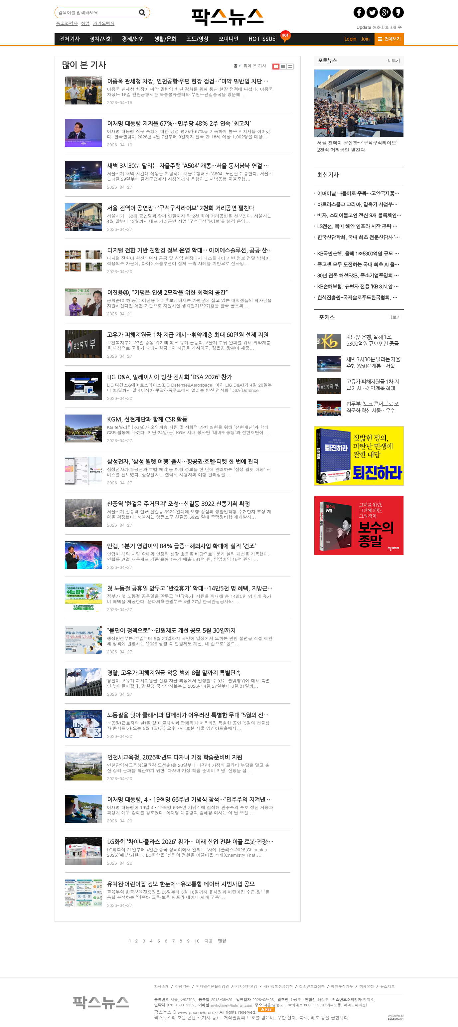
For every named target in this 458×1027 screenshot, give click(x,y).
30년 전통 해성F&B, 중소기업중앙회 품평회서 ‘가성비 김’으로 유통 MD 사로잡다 (359, 275)
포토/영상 (197, 39)
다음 (209, 940)
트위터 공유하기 (372, 12)
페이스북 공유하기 (359, 12)
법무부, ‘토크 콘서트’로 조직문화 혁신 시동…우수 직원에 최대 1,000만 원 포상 (372, 407)
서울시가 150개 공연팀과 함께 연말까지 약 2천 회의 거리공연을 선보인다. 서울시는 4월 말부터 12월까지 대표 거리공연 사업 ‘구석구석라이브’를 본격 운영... (189, 218)
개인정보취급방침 (278, 986)
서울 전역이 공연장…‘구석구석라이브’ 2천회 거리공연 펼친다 (180, 208)
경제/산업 (133, 39)
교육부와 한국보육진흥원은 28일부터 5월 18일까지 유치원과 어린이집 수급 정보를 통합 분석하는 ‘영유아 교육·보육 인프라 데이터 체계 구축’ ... (188, 894)
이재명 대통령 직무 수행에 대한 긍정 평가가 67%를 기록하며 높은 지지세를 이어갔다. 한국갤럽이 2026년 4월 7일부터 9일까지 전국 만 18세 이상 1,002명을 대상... (188, 134)
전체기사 (69, 39)
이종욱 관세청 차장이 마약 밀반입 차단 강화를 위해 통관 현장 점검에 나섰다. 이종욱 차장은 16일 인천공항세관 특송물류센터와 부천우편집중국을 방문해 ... (190, 91)
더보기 (394, 61)
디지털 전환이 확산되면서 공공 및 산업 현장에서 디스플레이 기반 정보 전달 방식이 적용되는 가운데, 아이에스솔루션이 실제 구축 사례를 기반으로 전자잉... (188, 260)
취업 (85, 23)
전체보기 (392, 39)
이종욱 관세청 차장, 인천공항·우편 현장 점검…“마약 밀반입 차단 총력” (190, 81)
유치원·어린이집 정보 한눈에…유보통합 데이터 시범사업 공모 (181, 884)
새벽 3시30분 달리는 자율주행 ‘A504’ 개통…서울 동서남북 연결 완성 (190, 166)
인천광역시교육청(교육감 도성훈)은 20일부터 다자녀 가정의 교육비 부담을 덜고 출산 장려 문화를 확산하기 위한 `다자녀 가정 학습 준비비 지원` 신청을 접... (188, 767)
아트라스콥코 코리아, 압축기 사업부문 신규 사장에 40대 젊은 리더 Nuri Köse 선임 (359, 204)
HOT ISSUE (261, 39)
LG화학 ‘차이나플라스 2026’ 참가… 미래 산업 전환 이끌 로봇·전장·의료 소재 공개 (190, 842)
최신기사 (328, 175)
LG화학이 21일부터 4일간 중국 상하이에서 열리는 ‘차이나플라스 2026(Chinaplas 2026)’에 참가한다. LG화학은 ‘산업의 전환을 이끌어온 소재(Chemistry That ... (187, 852)
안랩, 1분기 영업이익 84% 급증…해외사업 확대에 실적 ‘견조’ (181, 546)
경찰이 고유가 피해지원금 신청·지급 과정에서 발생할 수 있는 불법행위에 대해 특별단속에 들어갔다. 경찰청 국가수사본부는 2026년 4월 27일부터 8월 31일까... (188, 683)
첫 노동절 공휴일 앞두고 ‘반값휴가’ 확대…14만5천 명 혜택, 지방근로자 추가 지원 (190, 588)
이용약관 (182, 986)
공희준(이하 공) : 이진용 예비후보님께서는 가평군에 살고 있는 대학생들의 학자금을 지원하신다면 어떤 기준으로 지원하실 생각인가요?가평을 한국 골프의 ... (189, 303)
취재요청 (367, 986)
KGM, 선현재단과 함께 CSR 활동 (147, 419)
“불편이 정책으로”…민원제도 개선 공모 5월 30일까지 (171, 630)
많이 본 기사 (254, 65)
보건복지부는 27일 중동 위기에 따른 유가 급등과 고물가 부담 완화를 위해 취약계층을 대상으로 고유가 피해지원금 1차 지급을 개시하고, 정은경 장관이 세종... (189, 345)
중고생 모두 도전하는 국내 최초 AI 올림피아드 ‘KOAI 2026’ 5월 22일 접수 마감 (359, 264)
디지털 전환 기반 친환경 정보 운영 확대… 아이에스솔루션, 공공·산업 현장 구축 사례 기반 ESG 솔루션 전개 (190, 250)
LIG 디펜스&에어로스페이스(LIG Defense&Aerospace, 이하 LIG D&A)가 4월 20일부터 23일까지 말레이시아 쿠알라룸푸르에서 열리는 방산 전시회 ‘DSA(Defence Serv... (189, 390)
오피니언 (228, 39)
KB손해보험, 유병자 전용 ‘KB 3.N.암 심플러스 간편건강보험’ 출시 (359, 286)
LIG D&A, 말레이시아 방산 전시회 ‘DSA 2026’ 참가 (169, 377)
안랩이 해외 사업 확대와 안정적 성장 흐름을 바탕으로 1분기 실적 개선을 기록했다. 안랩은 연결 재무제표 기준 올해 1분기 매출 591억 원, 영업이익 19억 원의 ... (188, 556)
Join (365, 39)
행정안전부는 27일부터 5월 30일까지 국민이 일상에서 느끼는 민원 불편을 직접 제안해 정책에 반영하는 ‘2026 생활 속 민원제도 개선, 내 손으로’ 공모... (189, 641)
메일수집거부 (342, 986)
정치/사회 (100, 39)
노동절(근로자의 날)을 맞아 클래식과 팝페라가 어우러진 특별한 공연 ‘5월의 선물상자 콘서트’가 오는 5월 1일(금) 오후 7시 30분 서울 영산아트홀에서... (188, 725)
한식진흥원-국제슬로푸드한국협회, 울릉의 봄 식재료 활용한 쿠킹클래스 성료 (359, 297)
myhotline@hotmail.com (231, 1005)
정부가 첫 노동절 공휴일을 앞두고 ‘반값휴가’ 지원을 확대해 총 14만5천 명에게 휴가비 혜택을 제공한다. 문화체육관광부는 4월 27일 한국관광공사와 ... (189, 598)
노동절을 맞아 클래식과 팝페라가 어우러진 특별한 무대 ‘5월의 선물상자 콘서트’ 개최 (190, 715)
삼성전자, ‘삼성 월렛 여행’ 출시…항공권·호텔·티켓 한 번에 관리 (182, 461)
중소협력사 (67, 23)
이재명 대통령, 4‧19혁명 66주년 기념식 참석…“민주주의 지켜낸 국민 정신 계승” (190, 799)
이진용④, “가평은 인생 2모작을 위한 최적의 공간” (167, 292)
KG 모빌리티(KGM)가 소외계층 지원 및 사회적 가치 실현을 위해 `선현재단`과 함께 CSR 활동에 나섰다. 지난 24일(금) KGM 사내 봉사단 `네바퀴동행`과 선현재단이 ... (188, 429)
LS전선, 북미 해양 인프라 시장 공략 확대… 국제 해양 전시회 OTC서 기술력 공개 (359, 226)
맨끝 (222, 940)
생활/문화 (165, 39)
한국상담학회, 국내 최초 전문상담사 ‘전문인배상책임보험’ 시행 (359, 237)
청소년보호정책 (312, 986)
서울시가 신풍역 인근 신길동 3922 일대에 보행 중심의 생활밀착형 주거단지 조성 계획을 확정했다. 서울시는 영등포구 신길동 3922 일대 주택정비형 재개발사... (189, 514)
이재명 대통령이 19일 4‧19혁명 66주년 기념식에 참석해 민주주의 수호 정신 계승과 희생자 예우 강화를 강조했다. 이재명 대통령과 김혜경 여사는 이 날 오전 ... (190, 810)
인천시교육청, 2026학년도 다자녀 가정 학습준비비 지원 (174, 757)
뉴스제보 (388, 986)
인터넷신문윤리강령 (212, 986)
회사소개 (161, 986)
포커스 (327, 317)
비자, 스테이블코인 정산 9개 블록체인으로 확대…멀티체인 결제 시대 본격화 (359, 215)
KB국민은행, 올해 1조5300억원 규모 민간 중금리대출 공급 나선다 (359, 253)
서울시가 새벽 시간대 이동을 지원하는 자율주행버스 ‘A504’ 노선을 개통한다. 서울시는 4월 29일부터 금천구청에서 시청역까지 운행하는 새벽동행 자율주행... (190, 176)
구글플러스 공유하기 (385, 12)
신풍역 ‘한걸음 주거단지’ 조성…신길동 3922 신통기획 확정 (178, 504)
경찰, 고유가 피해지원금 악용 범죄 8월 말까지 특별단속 (174, 673)
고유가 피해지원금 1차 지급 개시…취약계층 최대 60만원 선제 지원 (187, 335)
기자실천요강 (246, 986)
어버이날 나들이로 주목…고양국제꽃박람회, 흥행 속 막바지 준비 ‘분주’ (359, 193)
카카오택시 (104, 23)
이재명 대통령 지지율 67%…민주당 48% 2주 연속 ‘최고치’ (179, 123)
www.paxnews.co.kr (198, 1012)
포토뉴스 (327, 60)
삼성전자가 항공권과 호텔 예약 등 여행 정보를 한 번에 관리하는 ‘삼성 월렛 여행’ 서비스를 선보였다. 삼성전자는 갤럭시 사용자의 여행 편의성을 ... (189, 472)
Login (350, 39)
